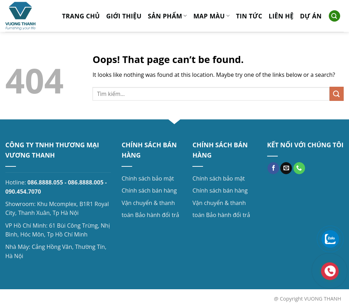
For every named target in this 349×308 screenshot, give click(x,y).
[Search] (334, 16)
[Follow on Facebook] (273, 168)
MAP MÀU (211, 16)
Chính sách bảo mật (148, 178)
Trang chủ (81, 16)
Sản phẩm (167, 16)
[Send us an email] (286, 168)
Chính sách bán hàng (149, 190)
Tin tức (249, 16)
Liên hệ (281, 16)
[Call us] (299, 168)
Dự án (311, 16)
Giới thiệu (124, 16)
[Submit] (337, 94)
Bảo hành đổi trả (157, 215)
